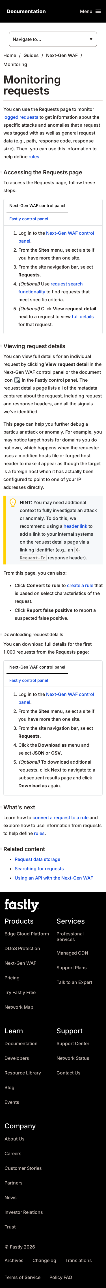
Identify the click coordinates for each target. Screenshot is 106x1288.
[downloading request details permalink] (1, 634)
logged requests (20, 117)
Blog (9, 1087)
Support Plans (72, 967)
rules (34, 156)
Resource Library (23, 1073)
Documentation (21, 1043)
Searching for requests (39, 868)
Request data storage (37, 859)
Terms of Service (22, 1277)
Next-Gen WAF (62, 55)
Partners (14, 1183)
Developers (17, 1058)
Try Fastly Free (20, 992)
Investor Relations (24, 1212)
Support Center (73, 1043)
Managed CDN (72, 953)
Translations (78, 1260)
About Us (15, 1139)
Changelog (44, 1260)
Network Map (19, 1007)
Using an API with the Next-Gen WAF (54, 878)
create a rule (80, 585)
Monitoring (15, 64)
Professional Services (70, 936)
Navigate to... (27, 39)
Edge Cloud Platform (27, 934)
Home (9, 55)
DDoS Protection (22, 948)
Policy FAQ (60, 1277)
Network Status (73, 1058)
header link (75, 526)
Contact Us (69, 1073)
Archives (14, 1260)
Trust (10, 1227)
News (11, 1197)
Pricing (12, 978)
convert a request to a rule (60, 817)
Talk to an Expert (74, 982)
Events (12, 1102)
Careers (13, 1153)
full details (83, 316)
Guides (31, 55)
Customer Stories (23, 1168)
